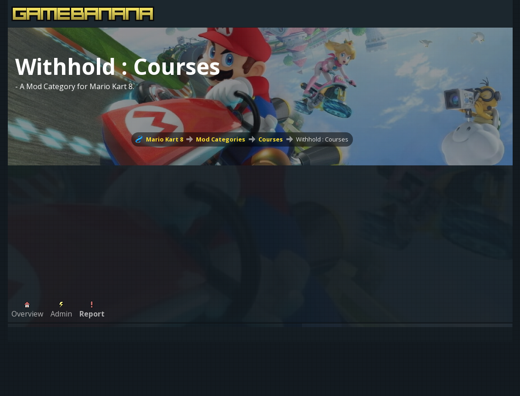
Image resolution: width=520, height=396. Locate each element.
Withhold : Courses (322, 139)
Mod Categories (220, 139)
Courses (270, 139)
